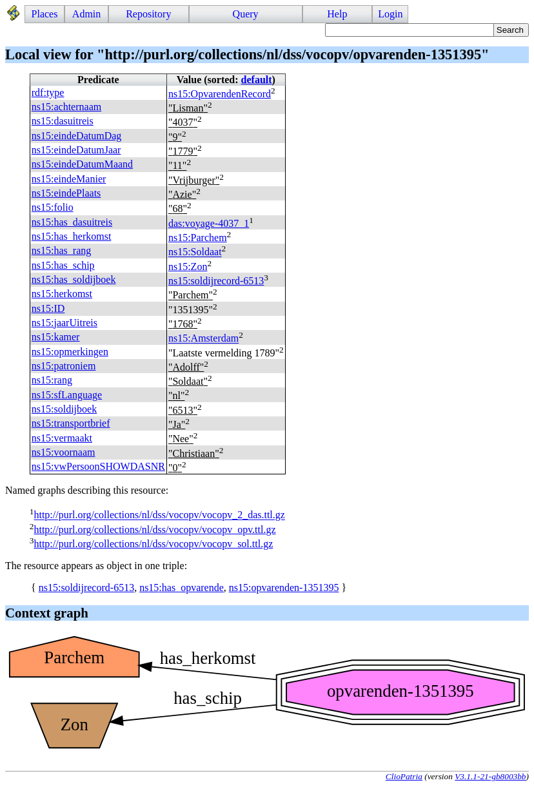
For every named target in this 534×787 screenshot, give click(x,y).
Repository (148, 13)
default (256, 79)
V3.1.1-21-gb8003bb (490, 776)
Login (390, 13)
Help (337, 13)
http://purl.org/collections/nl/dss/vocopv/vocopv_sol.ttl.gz (153, 543)
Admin (86, 13)
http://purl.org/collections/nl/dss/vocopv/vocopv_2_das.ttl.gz (159, 515)
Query (246, 13)
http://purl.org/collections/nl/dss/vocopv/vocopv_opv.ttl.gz (154, 529)
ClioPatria (404, 776)
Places (45, 13)
